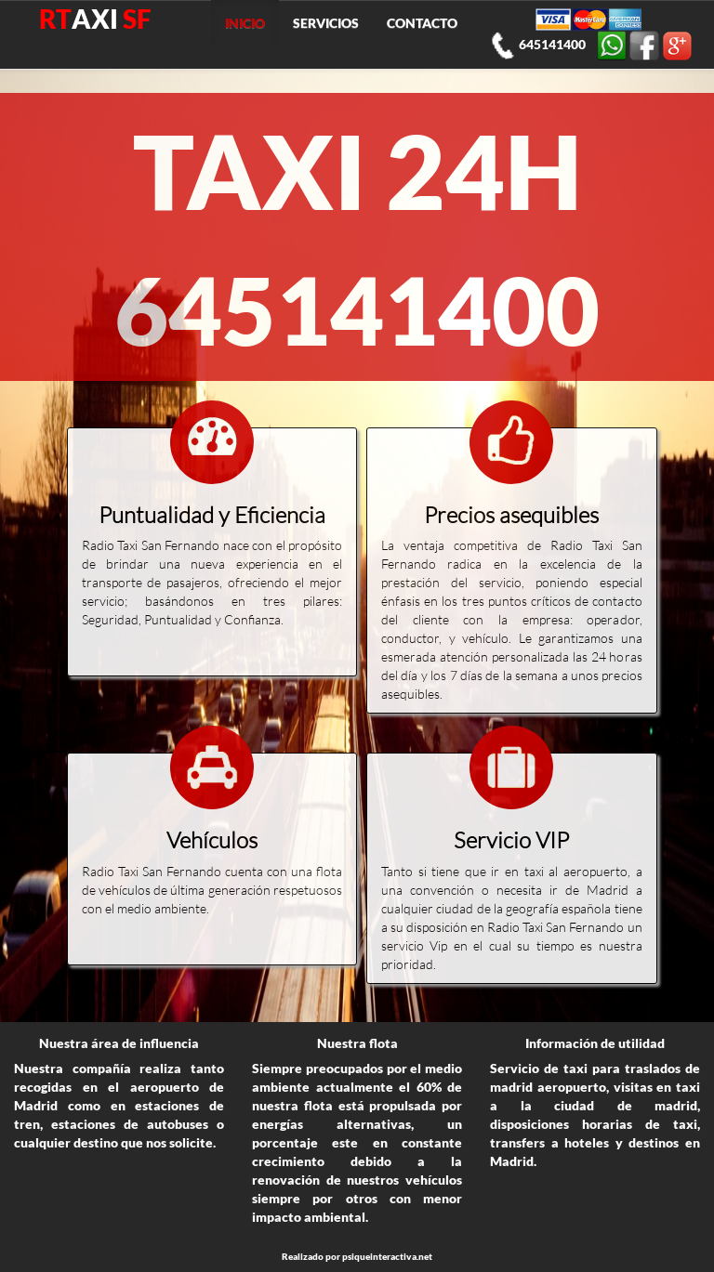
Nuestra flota (357, 1043)
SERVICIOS (326, 23)
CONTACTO (422, 23)
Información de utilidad (595, 1043)
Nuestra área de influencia (119, 1043)
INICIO (245, 23)
